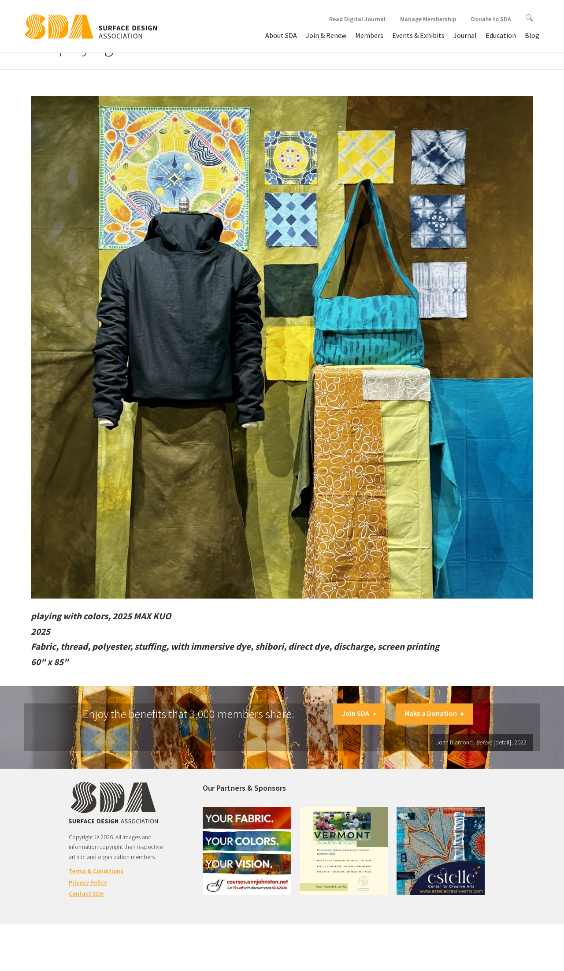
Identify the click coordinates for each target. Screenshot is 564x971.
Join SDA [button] (359, 713)
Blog (532, 35)
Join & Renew (326, 35)
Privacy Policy (88, 882)
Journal (465, 35)
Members (369, 35)
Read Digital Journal (357, 19)
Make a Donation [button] (434, 713)
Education (501, 35)
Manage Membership (428, 19)
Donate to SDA (491, 19)
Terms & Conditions (96, 871)
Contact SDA (86, 893)
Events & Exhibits (418, 35)
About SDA (281, 35)
